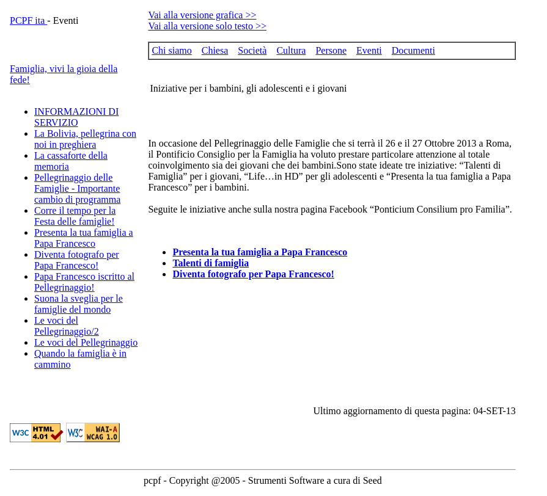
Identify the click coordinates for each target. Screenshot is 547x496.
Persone (331, 50)
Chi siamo (171, 50)
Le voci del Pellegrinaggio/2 (66, 326)
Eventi (369, 50)
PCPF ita (28, 20)
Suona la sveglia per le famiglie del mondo (78, 304)
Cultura (291, 50)
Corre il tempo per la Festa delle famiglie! (75, 216)
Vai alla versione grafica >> (202, 15)
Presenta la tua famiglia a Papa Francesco (83, 238)
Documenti (413, 50)
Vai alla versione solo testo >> (207, 26)
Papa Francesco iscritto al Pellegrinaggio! (84, 282)
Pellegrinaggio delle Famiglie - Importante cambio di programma (77, 188)
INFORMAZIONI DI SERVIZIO (76, 117)
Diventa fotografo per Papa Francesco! (76, 260)
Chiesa (215, 50)
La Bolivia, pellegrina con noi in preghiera (85, 139)
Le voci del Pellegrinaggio (86, 342)
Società (252, 50)
